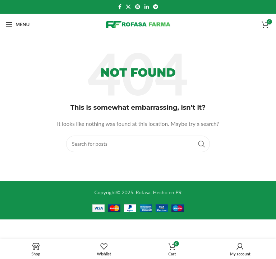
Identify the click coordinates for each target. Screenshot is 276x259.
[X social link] (128, 7)
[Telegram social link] (155, 7)
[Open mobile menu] (17, 24)
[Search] (138, 144)
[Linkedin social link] (146, 7)
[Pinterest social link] (137, 7)
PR (178, 192)
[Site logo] (138, 24)
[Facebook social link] (120, 7)
